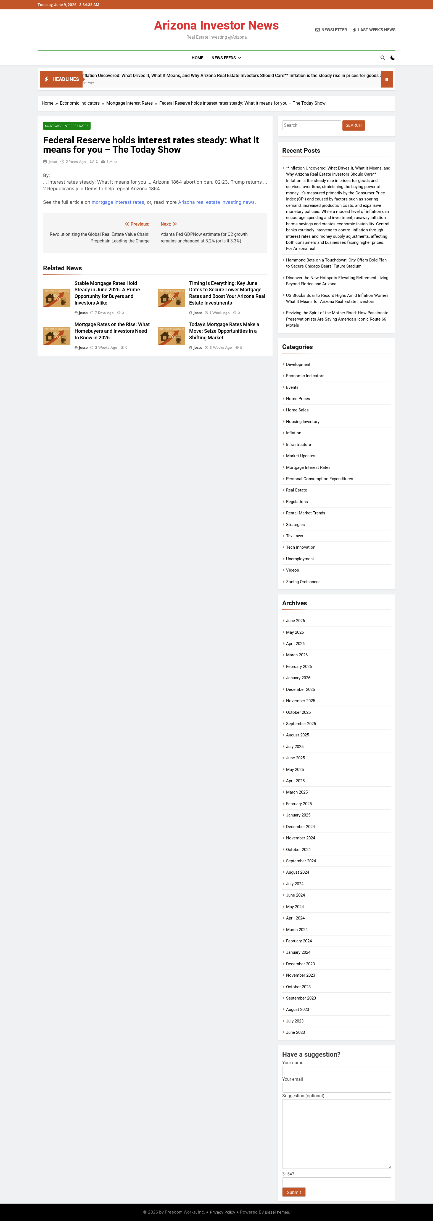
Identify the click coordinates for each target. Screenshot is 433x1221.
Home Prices (298, 398)
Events (292, 387)
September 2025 (301, 723)
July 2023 (294, 1021)
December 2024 (300, 826)
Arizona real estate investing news (216, 202)
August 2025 (297, 735)
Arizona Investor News (216, 25)
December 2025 (300, 689)
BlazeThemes (277, 1212)
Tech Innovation (300, 547)
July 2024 (294, 883)
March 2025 (297, 792)
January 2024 (298, 952)
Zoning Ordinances (303, 581)
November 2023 (300, 975)
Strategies (295, 524)
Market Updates (300, 455)
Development (298, 364)
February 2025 (299, 803)
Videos (292, 570)
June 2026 (295, 620)
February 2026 (299, 666)
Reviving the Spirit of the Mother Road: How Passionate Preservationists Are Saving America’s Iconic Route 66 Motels (337, 319)
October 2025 (298, 712)
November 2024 (300, 838)
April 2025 (295, 780)
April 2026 (295, 643)
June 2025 (295, 757)
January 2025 (298, 815)
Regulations (297, 501)
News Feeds (224, 58)
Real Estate (296, 490)
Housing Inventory (303, 421)
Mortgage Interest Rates (67, 125)
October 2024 (298, 849)
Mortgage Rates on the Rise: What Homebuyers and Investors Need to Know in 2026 (112, 331)
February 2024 (299, 941)
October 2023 (298, 986)
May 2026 (295, 632)
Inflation (293, 432)
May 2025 (295, 769)
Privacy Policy (222, 1212)
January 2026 (298, 677)
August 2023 (297, 1009)
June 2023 (295, 1032)
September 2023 (301, 998)
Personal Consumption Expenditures (319, 478)
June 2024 (295, 895)
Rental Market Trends (305, 513)
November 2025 (300, 700)
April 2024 (295, 918)
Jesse (53, 161)
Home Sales (297, 410)
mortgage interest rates (118, 202)
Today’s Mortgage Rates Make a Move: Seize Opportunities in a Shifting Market (224, 331)
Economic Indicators (305, 375)
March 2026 (297, 654)
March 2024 (297, 929)
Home (197, 58)
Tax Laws (294, 535)
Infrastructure (298, 444)
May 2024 (295, 906)
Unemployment (300, 558)
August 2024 (297, 872)
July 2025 (294, 746)
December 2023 (300, 963)
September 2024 (301, 860)
